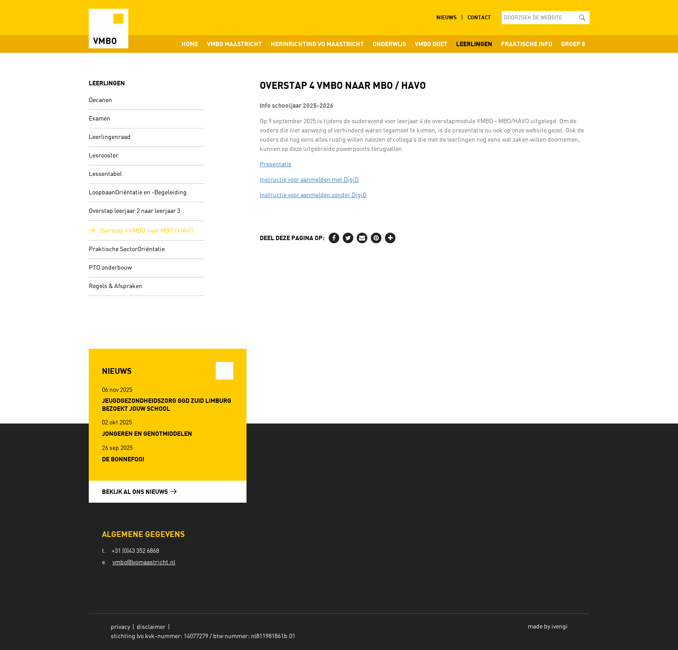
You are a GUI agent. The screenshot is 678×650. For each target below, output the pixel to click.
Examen (99, 119)
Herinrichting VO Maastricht (317, 43)
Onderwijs (389, 43)
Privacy (120, 627)
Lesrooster (103, 156)
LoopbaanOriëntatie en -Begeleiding (138, 193)
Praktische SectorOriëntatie (127, 249)
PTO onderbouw (110, 268)
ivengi (559, 627)
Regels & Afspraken (115, 286)
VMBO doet (431, 43)
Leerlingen (474, 43)
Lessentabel (105, 174)
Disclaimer (151, 627)
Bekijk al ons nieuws (139, 491)
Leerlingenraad (110, 137)
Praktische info (526, 43)
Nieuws (446, 17)
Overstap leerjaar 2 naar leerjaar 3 (134, 211)
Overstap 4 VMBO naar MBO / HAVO (146, 231)
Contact (479, 17)
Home (189, 43)
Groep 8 (573, 43)
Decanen (100, 100)
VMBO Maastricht (234, 43)
